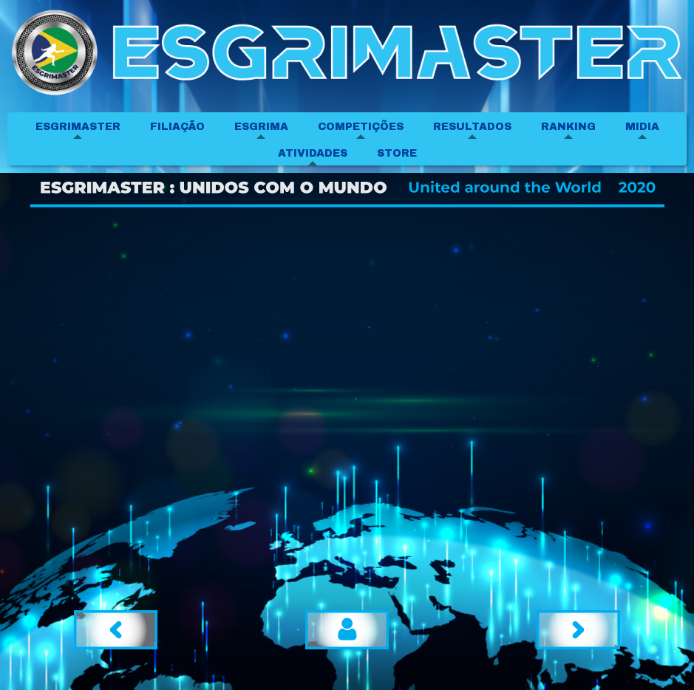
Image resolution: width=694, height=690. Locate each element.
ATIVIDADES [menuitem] (312, 153)
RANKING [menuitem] (568, 126)
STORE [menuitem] (397, 153)
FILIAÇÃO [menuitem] (177, 126)
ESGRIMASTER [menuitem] (77, 126)
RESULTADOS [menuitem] (472, 126)
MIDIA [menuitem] (642, 126)
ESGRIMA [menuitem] (261, 126)
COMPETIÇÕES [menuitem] (361, 126)
